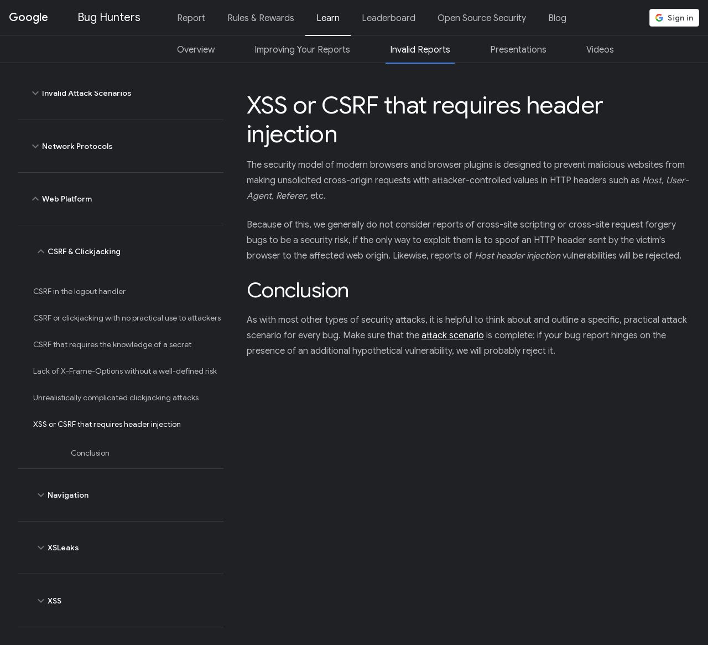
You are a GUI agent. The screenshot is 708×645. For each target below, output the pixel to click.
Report (191, 18)
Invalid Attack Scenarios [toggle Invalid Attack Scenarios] (120, 93)
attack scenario (452, 335)
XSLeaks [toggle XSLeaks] (123, 548)
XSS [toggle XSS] (123, 600)
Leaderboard (388, 18)
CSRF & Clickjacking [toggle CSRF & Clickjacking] (123, 251)
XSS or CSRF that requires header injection (107, 424)
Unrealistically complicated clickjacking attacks (116, 398)
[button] (674, 18)
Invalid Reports (420, 49)
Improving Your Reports (302, 49)
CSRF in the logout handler (79, 291)
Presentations (518, 49)
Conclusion (90, 453)
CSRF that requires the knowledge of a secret (112, 344)
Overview (196, 49)
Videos (600, 49)
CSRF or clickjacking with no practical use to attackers (127, 318)
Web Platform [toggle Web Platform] (120, 199)
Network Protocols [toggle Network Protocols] (120, 146)
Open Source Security (482, 18)
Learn (328, 18)
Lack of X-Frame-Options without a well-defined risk (125, 371)
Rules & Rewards (260, 18)
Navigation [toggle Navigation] (123, 495)
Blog (557, 18)
